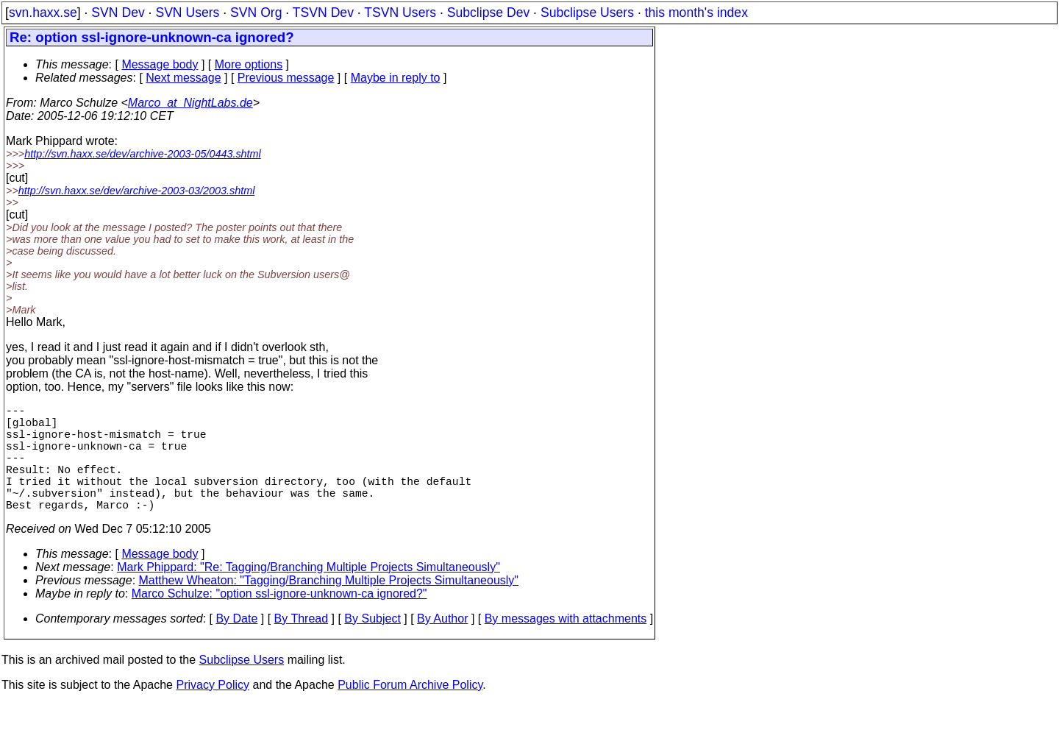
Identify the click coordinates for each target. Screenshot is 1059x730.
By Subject (372, 645)
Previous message (286, 77)
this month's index (696, 12)
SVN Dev (117, 12)
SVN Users (187, 12)
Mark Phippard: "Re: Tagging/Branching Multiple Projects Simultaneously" (308, 593)
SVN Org (256, 12)
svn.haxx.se (43, 12)
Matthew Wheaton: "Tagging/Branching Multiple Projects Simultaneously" (329, 606)
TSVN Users (400, 12)
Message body (159, 64)
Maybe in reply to (396, 77)
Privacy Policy (212, 711)
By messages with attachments (566, 645)
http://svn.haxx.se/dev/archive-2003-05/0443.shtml (142, 154)
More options (249, 64)
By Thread (301, 645)
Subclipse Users (587, 12)
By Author (442, 645)
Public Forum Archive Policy (410, 711)
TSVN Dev (323, 12)
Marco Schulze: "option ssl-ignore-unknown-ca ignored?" (279, 620)
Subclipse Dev (488, 12)
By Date (236, 645)
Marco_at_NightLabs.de (190, 102)
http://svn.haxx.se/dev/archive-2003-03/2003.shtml (136, 190)
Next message (183, 77)
